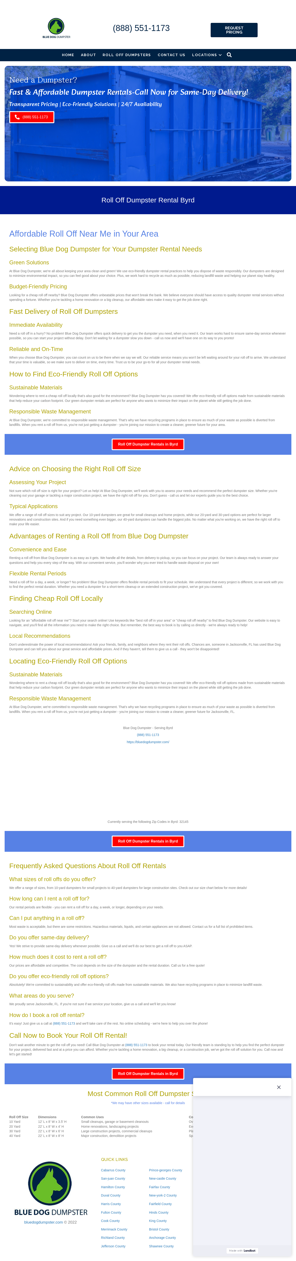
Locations (204, 55)
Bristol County (159, 1229)
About (88, 55)
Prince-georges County (165, 1170)
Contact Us (171, 55)
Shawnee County (161, 1246)
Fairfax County (159, 1187)
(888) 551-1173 (141, 28)
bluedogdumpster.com (43, 1222)
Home (68, 55)
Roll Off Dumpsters (127, 55)
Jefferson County (113, 1246)
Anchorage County (162, 1238)
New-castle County (162, 1178)
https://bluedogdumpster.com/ (148, 742)
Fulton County (111, 1212)
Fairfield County (160, 1204)
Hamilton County (113, 1187)
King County (157, 1221)
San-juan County (113, 1178)
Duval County (110, 1195)
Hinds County (158, 1212)
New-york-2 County (163, 1195)
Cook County (110, 1221)
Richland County (113, 1238)
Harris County (111, 1204)
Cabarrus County (113, 1170)
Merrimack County (114, 1229)
